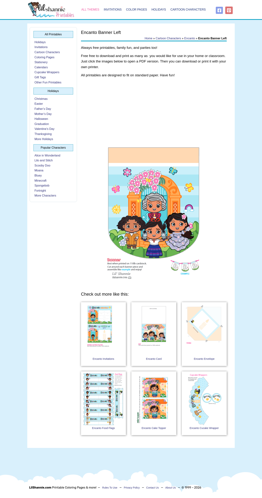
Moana (39, 170)
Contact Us (152, 487)
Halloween (41, 118)
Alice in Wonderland (47, 155)
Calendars (41, 67)
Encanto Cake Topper (154, 428)
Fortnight (40, 190)
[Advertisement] (154, 109)
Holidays (159, 9)
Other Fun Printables (48, 82)
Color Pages (136, 9)
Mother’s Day (43, 113)
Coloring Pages (44, 57)
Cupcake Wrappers (47, 72)
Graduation (42, 124)
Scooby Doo (42, 165)
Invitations (113, 9)
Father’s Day (43, 108)
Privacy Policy (132, 487)
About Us (170, 487)
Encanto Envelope (204, 358)
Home (148, 38)
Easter (39, 103)
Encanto (189, 38)
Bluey (38, 175)
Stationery (41, 62)
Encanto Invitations (103, 358)
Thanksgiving (43, 134)
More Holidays (44, 139)
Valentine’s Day (45, 128)
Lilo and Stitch (44, 160)
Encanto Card (154, 358)
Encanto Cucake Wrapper (204, 428)
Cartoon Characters (188, 9)
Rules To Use (109, 487)
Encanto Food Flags (103, 428)
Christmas (41, 98)
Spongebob (42, 185)
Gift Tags (40, 77)
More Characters (45, 195)
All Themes (90, 9)
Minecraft (41, 180)
